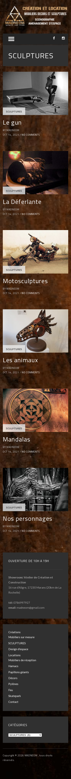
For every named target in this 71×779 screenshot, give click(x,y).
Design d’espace (18, 649)
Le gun (12, 122)
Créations (14, 632)
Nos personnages (27, 518)
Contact (13, 701)
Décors (12, 678)
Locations (14, 655)
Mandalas (16, 439)
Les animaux (20, 360)
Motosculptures (25, 281)
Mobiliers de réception (22, 660)
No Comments (31, 135)
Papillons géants (18, 672)
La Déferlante (22, 201)
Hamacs (13, 666)
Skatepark (14, 696)
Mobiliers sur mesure (21, 637)
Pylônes (13, 684)
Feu (10, 690)
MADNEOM (31, 755)
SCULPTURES (14, 111)
